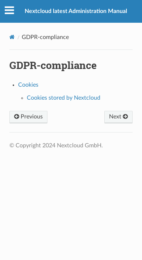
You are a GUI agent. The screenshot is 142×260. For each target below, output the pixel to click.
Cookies (28, 85)
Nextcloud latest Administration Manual (76, 11)
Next (118, 117)
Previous (28, 117)
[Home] (12, 37)
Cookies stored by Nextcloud (63, 98)
